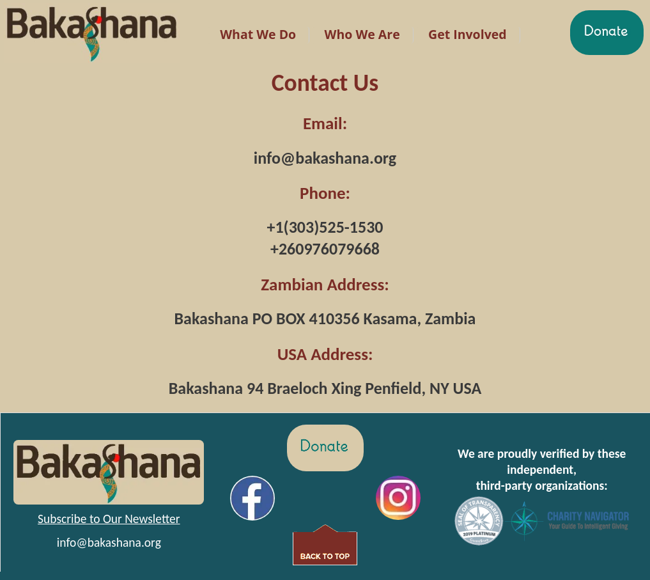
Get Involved (467, 34)
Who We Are (362, 34)
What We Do (258, 34)
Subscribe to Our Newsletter (109, 518)
